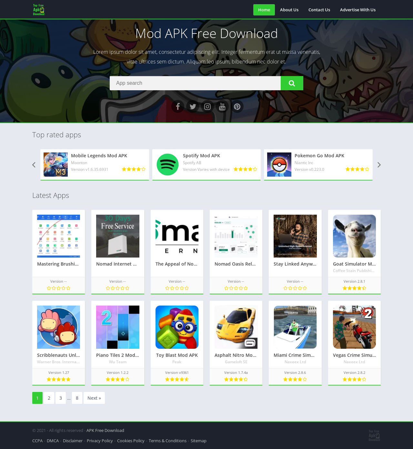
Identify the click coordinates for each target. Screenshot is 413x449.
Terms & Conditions (167, 441)
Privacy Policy (100, 441)
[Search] (206, 83)
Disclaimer (73, 441)
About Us (289, 10)
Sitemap (198, 441)
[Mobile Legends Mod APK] (94, 164)
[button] (292, 83)
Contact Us (319, 10)
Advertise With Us (358, 10)
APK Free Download (105, 430)
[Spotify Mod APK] (206, 164)
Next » (94, 398)
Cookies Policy (131, 441)
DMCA (53, 441)
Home (264, 10)
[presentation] (34, 165)
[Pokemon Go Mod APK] (318, 164)
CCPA (37, 441)
